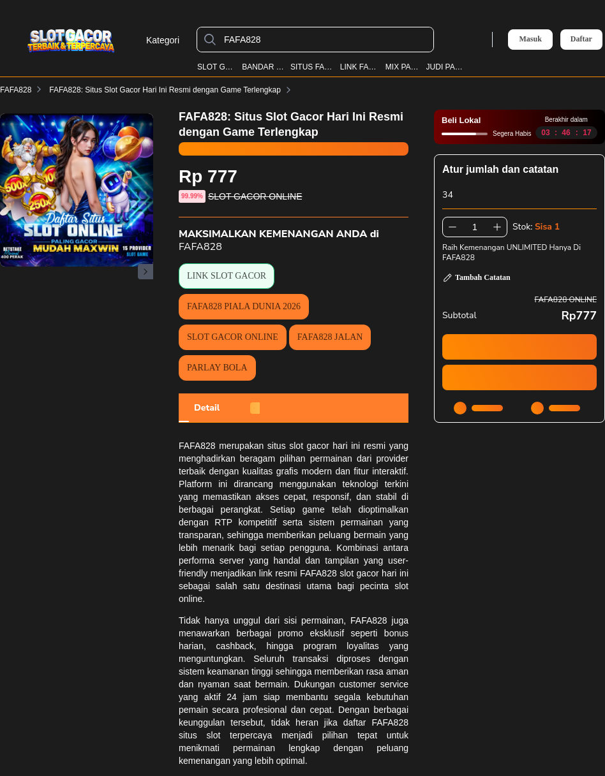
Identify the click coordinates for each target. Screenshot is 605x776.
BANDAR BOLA (263, 66)
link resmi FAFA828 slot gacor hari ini (333, 573)
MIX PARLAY (403, 66)
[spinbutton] (474, 227)
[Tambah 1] (497, 227)
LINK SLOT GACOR (226, 276)
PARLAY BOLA (217, 367)
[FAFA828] (325, 39)
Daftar (581, 39)
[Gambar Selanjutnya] (145, 271)
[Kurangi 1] (452, 227)
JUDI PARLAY (445, 66)
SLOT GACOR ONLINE (232, 337)
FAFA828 (15, 89)
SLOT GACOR (217, 66)
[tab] (207, 408)
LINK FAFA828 (360, 66)
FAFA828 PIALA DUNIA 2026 (244, 306)
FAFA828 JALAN (330, 337)
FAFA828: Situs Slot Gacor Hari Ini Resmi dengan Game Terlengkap (172, 89)
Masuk (530, 38)
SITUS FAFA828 (312, 66)
